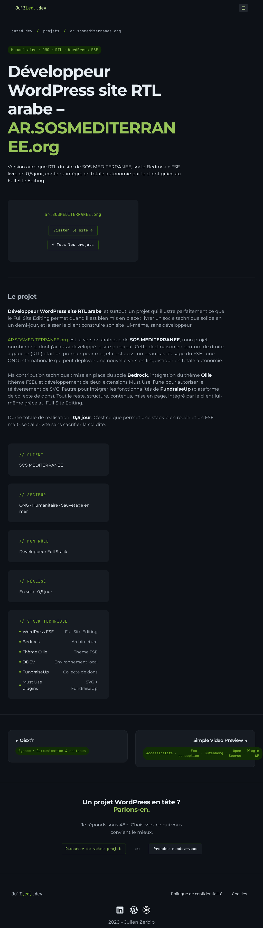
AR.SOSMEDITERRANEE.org (95, 30)
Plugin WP (253, 754)
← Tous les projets (73, 245)
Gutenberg (214, 754)
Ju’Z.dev (32, 8)
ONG (45, 49)
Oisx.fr (27, 742)
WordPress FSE (83, 49)
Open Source (235, 754)
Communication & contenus (61, 752)
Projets (51, 30)
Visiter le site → (73, 230)
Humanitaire (23, 49)
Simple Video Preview (218, 742)
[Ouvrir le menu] (243, 8)
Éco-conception (189, 754)
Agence (25, 752)
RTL (58, 49)
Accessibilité (160, 754)
